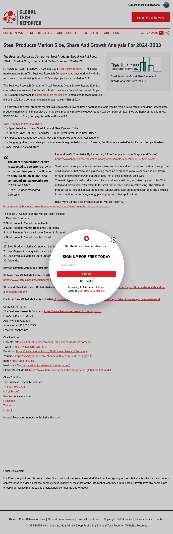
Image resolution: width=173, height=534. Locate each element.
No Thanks (86, 281)
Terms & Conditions (94, 290)
